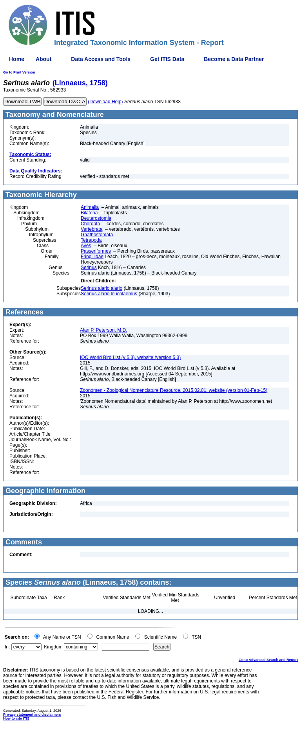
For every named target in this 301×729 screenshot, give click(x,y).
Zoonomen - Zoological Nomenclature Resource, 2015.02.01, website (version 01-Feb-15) (173, 390)
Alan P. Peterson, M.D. (103, 330)
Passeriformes (96, 251)
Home (16, 59)
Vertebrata (91, 229)
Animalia (90, 207)
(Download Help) (105, 101)
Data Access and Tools (101, 59)
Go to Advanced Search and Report (268, 660)
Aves (86, 245)
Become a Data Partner (234, 59)
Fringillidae (92, 256)
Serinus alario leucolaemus (109, 293)
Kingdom (53, 647)
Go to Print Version (19, 72)
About (43, 59)
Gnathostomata (97, 234)
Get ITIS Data (167, 59)
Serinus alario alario (101, 288)
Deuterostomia (96, 218)
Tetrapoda (91, 240)
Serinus (89, 267)
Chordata (90, 223)
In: (7, 647)
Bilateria (89, 212)
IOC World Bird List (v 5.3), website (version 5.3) (130, 357)
